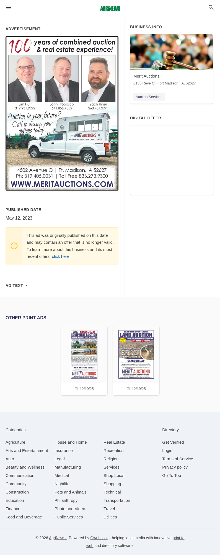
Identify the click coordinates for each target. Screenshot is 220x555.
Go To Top (171, 475)
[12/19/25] (84, 360)
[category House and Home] (71, 442)
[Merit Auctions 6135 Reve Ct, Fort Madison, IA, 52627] (171, 61)
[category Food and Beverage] (24, 517)
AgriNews (58, 538)
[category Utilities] (110, 517)
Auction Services (149, 97)
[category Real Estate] (114, 442)
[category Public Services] (69, 517)
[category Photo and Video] (70, 508)
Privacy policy (175, 467)
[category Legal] (60, 458)
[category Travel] (109, 508)
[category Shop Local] (113, 475)
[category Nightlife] (62, 483)
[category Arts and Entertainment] (27, 450)
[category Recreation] (113, 450)
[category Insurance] (64, 450)
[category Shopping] (112, 483)
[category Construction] (17, 492)
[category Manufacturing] (68, 467)
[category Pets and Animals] (71, 492)
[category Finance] (13, 508)
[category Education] (15, 500)
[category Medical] (62, 475)
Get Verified (173, 442)
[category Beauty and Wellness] (25, 467)
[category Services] (111, 467)
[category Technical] (112, 492)
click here (60, 256)
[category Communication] (20, 475)
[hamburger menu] (9, 7)
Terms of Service (177, 458)
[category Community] (16, 483)
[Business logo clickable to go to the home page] (110, 8)
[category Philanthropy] (66, 500)
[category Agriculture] (15, 442)
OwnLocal (98, 538)
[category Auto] (10, 458)
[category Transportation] (116, 500)
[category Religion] (110, 458)
